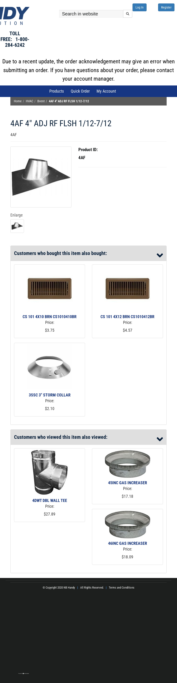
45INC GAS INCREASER (127, 482)
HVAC (29, 101)
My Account (106, 91)
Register (166, 7)
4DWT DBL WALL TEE (49, 500)
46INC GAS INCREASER (127, 543)
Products (56, 91)
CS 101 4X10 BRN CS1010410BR (50, 316)
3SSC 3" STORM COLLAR (50, 395)
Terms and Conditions (121, 587)
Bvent (41, 101)
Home (18, 101)
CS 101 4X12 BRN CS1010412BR (127, 316)
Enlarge (16, 215)
